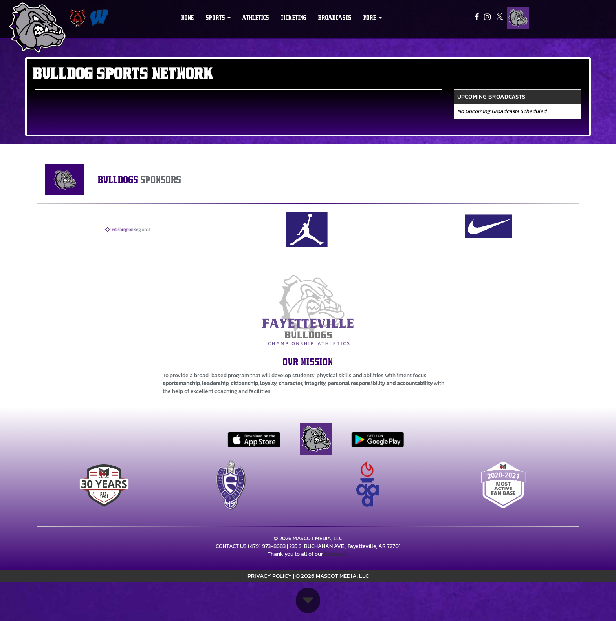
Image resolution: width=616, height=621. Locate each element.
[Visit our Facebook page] (477, 18)
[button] (218, 18)
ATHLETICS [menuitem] (255, 18)
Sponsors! (336, 554)
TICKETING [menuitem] (293, 18)
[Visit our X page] (499, 18)
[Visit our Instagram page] (488, 18)
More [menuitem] (372, 18)
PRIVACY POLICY (270, 575)
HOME (188, 18)
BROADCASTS (335, 18)
